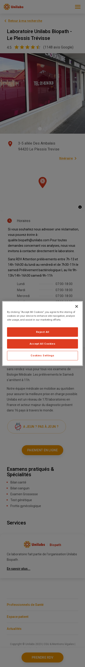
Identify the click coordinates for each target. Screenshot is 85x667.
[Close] (77, 307)
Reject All (42, 332)
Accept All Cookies (42, 343)
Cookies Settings (42, 355)
